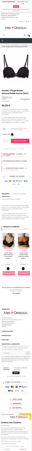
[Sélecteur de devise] (21, 21)
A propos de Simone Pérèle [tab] (11, 199)
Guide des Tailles (22, 129)
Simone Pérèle (9, 248)
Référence (5, 97)
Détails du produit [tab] (19, 193)
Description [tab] (6, 193)
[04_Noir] (12, 134)
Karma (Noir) (6, 101)
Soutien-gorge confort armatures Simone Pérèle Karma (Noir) (10, 256)
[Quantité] (6, 141)
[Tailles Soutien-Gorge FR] (15, 129)
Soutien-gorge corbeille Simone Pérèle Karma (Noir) (24, 255)
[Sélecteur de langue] (28, 21)
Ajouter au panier (20, 141)
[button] (4, 448)
